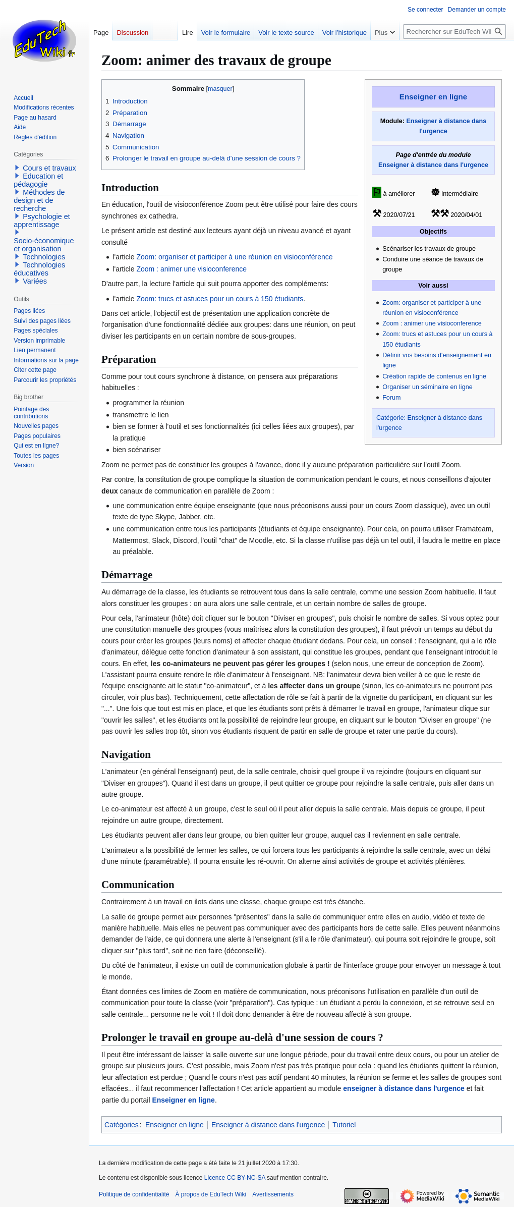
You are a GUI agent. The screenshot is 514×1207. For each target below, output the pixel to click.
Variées (35, 281)
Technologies (44, 257)
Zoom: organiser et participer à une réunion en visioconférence (234, 257)
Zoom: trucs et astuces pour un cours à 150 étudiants (219, 299)
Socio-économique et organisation (44, 245)
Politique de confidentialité (134, 1194)
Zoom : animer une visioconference (432, 323)
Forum (391, 397)
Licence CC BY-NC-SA (234, 1177)
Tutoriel (344, 1125)
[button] (17, 167)
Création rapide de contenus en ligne (434, 376)
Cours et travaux (49, 168)
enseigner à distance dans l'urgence (404, 1088)
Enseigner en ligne (433, 96)
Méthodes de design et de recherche (39, 200)
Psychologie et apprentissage (42, 220)
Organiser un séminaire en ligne (427, 387)
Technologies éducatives (39, 269)
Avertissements (273, 1194)
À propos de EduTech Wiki (210, 1194)
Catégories (121, 1125)
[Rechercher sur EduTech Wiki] (454, 31)
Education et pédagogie (38, 180)
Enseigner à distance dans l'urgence (433, 165)
